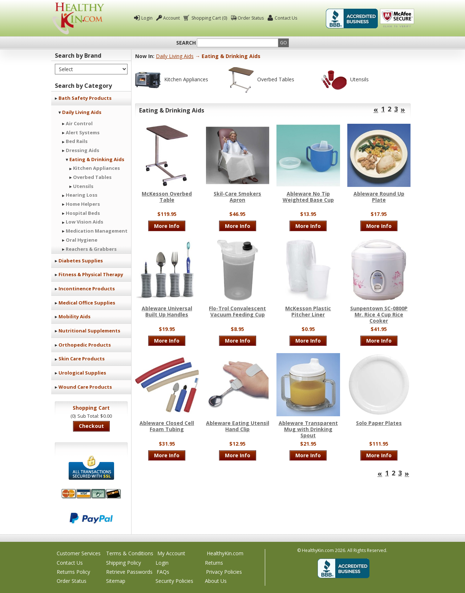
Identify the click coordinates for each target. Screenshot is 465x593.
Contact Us (286, 18)
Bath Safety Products (85, 98)
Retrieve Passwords (129, 571)
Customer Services (79, 553)
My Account (171, 553)
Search (186, 42)
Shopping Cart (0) (208, 18)
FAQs (163, 571)
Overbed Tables (92, 177)
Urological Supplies (82, 372)
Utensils (83, 186)
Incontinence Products (86, 288)
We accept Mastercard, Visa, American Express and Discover (91, 494)
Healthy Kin (78, 18)
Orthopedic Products (84, 345)
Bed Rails (77, 141)
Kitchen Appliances (96, 168)
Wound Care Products (85, 387)
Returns (214, 562)
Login (147, 18)
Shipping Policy (123, 562)
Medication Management (97, 231)
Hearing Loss (81, 195)
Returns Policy (73, 571)
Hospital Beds (83, 213)
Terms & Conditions (129, 553)
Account (171, 18)
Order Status (251, 18)
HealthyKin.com (225, 553)
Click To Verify (397, 18)
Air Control (79, 123)
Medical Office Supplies (86, 302)
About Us (216, 580)
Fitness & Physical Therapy (90, 274)
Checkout (91, 425)
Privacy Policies (224, 571)
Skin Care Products (81, 358)
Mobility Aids (74, 316)
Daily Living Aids (81, 112)
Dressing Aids (82, 150)
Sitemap (115, 580)
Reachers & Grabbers (91, 249)
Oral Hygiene (81, 240)
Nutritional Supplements (89, 330)
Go (283, 43)
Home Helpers (83, 204)
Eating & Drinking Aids (96, 159)
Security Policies (174, 580)
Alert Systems (83, 132)
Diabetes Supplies (80, 260)
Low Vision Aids (84, 221)
